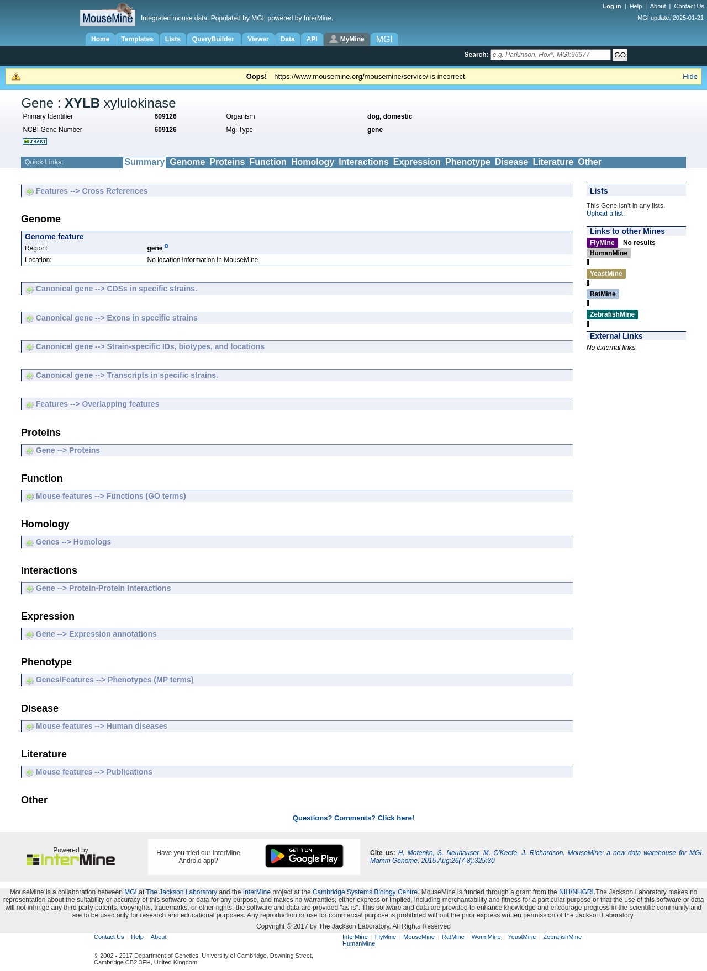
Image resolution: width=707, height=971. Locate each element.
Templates (137, 39)
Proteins (227, 162)
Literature (552, 162)
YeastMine (522, 936)
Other (590, 162)
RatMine (453, 936)
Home (100, 39)
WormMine (486, 936)
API (312, 39)
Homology (312, 162)
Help (636, 6)
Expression (417, 162)
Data (288, 39)
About (658, 6)
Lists (173, 39)
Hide (690, 76)
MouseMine (419, 936)
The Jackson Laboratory (181, 892)
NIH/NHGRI (576, 892)
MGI (130, 892)
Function (268, 162)
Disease (512, 162)
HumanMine (358, 943)
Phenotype (467, 162)
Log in (613, 6)
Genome (187, 162)
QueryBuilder (214, 39)
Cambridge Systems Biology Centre (365, 892)
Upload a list (605, 213)
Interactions (364, 162)
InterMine (257, 892)
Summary (144, 162)
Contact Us (689, 6)
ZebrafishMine (562, 936)
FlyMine (386, 936)
